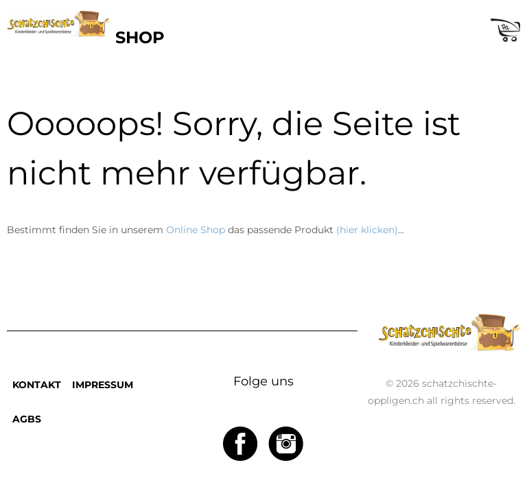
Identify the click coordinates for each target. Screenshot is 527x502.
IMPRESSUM (102, 384)
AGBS (26, 419)
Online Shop (195, 229)
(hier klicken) (367, 229)
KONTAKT (36, 384)
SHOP (140, 37)
